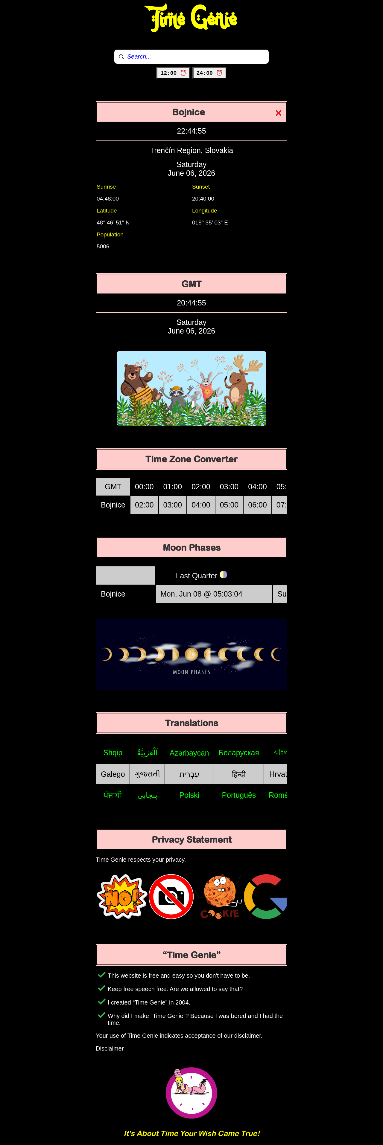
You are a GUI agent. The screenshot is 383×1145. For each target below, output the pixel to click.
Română (283, 795)
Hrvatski (282, 774)
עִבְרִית (189, 774)
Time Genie (191, 19)
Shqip (112, 752)
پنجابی (147, 795)
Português (239, 795)
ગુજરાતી (147, 774)
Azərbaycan (189, 753)
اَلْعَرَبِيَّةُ (147, 752)
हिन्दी (239, 774)
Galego (113, 774)
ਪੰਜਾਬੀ (113, 795)
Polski (189, 795)
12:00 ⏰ (173, 73)
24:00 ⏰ (210, 73)
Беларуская (239, 752)
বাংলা (282, 752)
